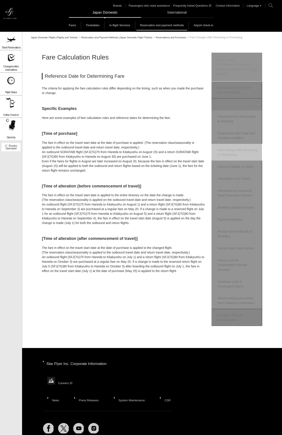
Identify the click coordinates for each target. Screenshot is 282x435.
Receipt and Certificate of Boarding (238, 222)
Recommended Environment (68, 426)
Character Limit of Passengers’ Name (234, 268)
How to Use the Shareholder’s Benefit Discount (236, 250)
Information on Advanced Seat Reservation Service (238, 185)
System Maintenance (128, 369)
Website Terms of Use (130, 426)
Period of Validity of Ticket (238, 161)
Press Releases (86, 369)
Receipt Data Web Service (239, 235)
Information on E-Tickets (237, 172)
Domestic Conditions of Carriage (170, 426)
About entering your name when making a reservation (239, 284)
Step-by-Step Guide (229, 104)
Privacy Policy (101, 426)
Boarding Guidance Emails (239, 198)
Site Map (39, 426)
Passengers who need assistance (151, 5)
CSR (162, 369)
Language (251, 5)
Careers (66, 357)
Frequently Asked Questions (192, 5)
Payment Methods (233, 209)
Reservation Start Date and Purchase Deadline (239, 133)
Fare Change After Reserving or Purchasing (238, 148)
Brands (120, 5)
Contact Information (226, 5)
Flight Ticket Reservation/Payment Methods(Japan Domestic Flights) (234, 67)
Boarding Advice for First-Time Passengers (236, 91)
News (55, 369)
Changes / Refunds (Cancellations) (229, 299)
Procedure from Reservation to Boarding (237, 117)
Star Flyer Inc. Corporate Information (78, 343)
